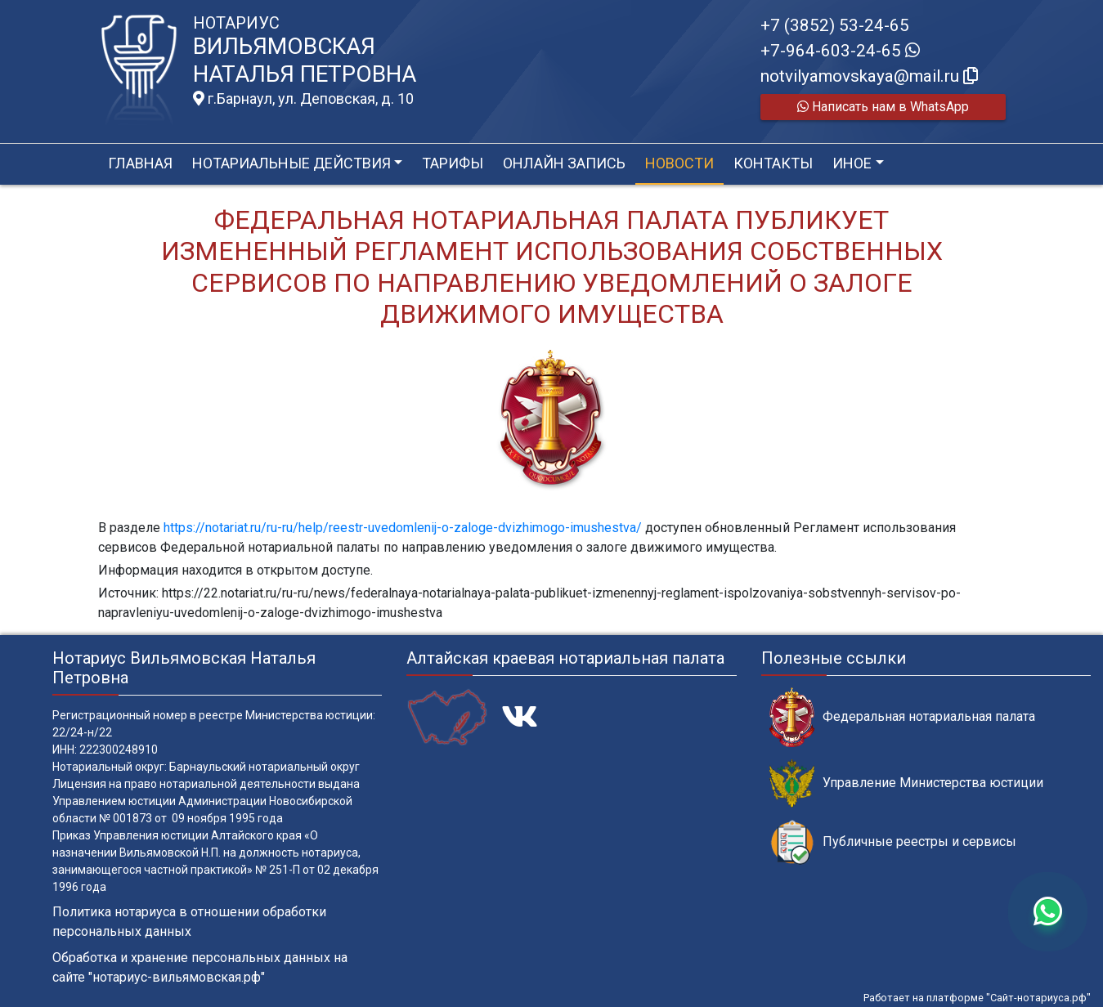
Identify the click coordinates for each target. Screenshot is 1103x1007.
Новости (679, 163)
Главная (140, 163)
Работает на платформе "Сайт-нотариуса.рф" (977, 997)
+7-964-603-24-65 (840, 50)
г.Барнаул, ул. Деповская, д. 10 (303, 99)
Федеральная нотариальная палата (902, 717)
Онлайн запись (564, 163)
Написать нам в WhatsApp (883, 106)
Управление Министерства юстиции (906, 783)
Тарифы (452, 163)
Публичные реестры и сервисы (892, 842)
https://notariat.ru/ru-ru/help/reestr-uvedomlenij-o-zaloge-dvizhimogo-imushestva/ (403, 527)
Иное (852, 163)
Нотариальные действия (291, 163)
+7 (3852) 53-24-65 (834, 25)
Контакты (773, 163)
